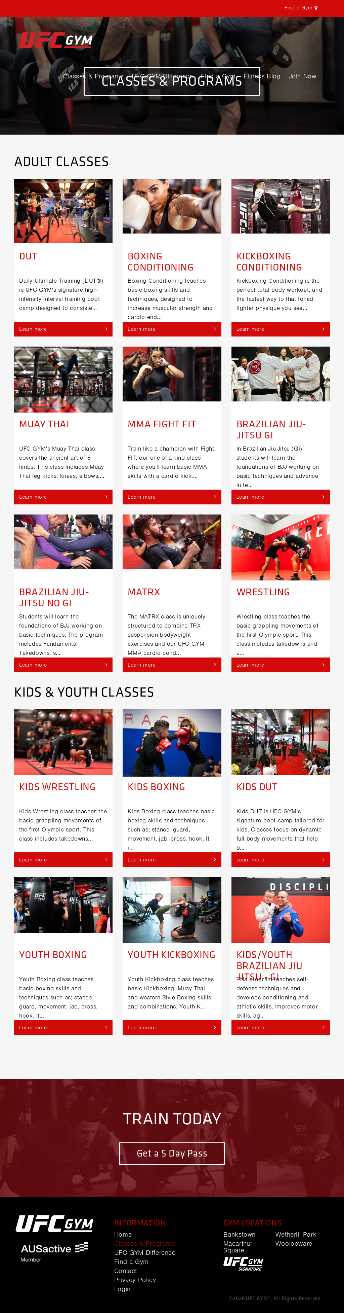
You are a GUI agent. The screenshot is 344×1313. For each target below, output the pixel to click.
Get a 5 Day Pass (172, 1153)
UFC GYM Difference (162, 76)
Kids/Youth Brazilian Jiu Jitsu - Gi (269, 966)
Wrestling (263, 592)
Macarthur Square (238, 1247)
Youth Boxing (53, 955)
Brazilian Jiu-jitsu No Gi (54, 597)
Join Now (302, 76)
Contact (125, 1271)
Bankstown (239, 1234)
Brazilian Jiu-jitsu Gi (271, 429)
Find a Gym (218, 76)
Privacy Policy (135, 1280)
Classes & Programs (93, 76)
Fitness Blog (262, 76)
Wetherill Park (295, 1234)
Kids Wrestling (57, 787)
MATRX (144, 592)
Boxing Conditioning (161, 262)
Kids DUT (257, 787)
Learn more (63, 329)
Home (123, 1234)
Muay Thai (44, 424)
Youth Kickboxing (172, 955)
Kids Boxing (156, 787)
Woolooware (293, 1243)
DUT (28, 256)
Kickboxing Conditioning (269, 262)
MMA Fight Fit (162, 424)
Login (122, 1289)
